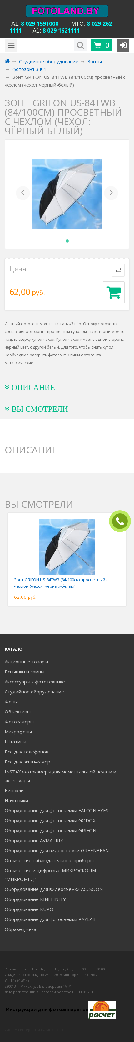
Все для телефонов (26, 751)
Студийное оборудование (34, 691)
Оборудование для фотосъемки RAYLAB (50, 919)
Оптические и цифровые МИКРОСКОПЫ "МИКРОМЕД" (50, 874)
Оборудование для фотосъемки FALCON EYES (56, 810)
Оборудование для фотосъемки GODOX (50, 820)
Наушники (16, 800)
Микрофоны (18, 731)
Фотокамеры (19, 721)
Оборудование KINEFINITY (35, 899)
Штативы (15, 741)
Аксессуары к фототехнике (35, 681)
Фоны (11, 701)
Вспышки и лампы (24, 671)
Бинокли (14, 790)
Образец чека (20, 929)
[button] (23, 194)
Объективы (18, 711)
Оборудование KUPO (29, 909)
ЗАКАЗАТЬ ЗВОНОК (122, 521)
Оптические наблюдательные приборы (49, 860)
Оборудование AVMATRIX (34, 840)
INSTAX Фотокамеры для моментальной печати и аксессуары (60, 775)
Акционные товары (26, 661)
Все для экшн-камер (27, 761)
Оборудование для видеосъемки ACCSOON (54, 889)
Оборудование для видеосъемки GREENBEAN (57, 850)
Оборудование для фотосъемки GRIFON (50, 830)
